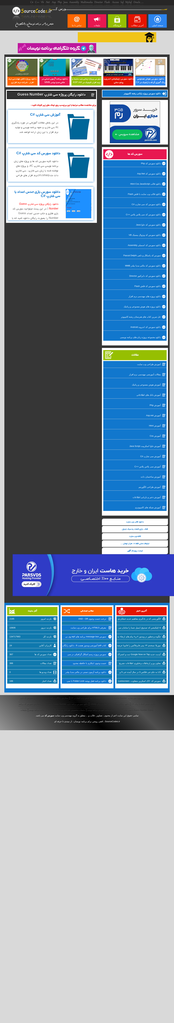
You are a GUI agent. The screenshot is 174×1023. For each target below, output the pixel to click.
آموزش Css (155, 436)
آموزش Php (155, 405)
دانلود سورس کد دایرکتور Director (145, 276)
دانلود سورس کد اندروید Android (145, 327)
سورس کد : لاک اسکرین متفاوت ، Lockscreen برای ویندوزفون (139, 681)
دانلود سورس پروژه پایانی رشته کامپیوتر (142, 93)
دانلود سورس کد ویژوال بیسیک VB (145, 235)
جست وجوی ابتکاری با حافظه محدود (89, 663)
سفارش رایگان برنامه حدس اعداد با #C (51, 698)
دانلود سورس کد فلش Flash (147, 286)
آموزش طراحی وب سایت (149, 364)
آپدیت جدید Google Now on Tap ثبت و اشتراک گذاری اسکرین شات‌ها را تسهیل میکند (139, 654)
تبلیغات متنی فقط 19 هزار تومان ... (135, 544)
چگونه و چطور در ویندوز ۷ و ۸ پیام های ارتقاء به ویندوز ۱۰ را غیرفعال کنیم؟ (139, 637)
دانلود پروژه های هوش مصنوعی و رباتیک (142, 306)
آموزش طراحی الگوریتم (150, 487)
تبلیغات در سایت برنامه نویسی (41, 710)
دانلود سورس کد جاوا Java (148, 225)
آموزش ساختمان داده (151, 477)
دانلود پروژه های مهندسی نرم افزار (145, 296)
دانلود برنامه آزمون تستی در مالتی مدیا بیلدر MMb (85, 672)
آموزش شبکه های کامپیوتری (148, 507)
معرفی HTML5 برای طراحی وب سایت (88, 627)
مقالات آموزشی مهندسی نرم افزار (145, 374)
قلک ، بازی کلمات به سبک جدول (135, 529)
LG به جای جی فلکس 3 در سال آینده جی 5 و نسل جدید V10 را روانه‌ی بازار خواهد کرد (140, 672)
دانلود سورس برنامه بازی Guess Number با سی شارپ (65, 704)
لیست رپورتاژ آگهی (135, 551)
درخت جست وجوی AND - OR (92, 619)
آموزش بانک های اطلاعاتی (148, 395)
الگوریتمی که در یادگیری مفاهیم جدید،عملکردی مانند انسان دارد (139, 619)
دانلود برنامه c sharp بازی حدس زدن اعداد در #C (91, 698)
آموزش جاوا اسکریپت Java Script (145, 446)
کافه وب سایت (135, 536)
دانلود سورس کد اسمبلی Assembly (144, 245)
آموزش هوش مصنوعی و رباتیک (146, 384)
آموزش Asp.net (153, 415)
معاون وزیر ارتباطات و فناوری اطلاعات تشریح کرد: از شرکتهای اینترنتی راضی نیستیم (140, 663)
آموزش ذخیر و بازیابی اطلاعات (147, 497)
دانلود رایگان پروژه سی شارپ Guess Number (133, 698)
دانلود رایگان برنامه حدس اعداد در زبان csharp (109, 704)
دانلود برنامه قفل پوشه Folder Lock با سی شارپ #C (86, 681)
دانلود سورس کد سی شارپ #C (146, 204)
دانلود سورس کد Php (151, 163)
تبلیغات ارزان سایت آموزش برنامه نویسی (104, 710)
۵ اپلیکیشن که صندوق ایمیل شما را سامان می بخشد (139, 628)
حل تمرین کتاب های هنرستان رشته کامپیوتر (141, 317)
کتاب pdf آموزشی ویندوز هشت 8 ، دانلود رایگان (84, 645)
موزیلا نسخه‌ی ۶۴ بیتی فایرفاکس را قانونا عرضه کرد (139, 646)
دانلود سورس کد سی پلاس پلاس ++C (143, 214)
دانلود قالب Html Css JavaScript (145, 184)
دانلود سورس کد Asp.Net (149, 173)
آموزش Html (155, 425)
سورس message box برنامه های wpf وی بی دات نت (85, 637)
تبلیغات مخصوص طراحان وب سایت (70, 710)
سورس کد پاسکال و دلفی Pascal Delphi (142, 255)
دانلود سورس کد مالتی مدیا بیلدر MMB (143, 265)
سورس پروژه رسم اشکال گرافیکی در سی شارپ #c (86, 654)
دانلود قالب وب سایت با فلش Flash (144, 194)
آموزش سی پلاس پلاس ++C (147, 466)
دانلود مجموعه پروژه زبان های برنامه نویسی (140, 337)
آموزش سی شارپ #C (150, 456)
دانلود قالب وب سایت (135, 522)
